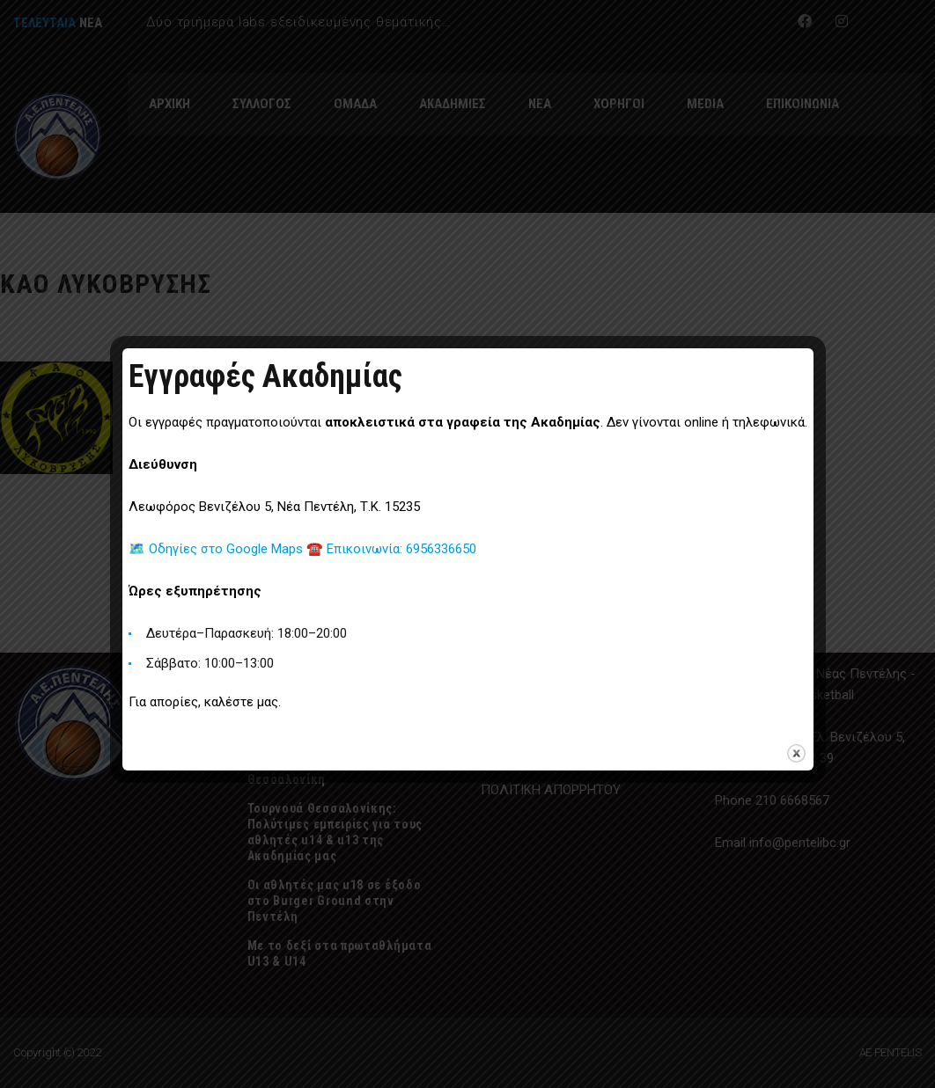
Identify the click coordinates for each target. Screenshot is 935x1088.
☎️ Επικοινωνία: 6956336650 (391, 549)
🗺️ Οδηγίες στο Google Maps (217, 549)
